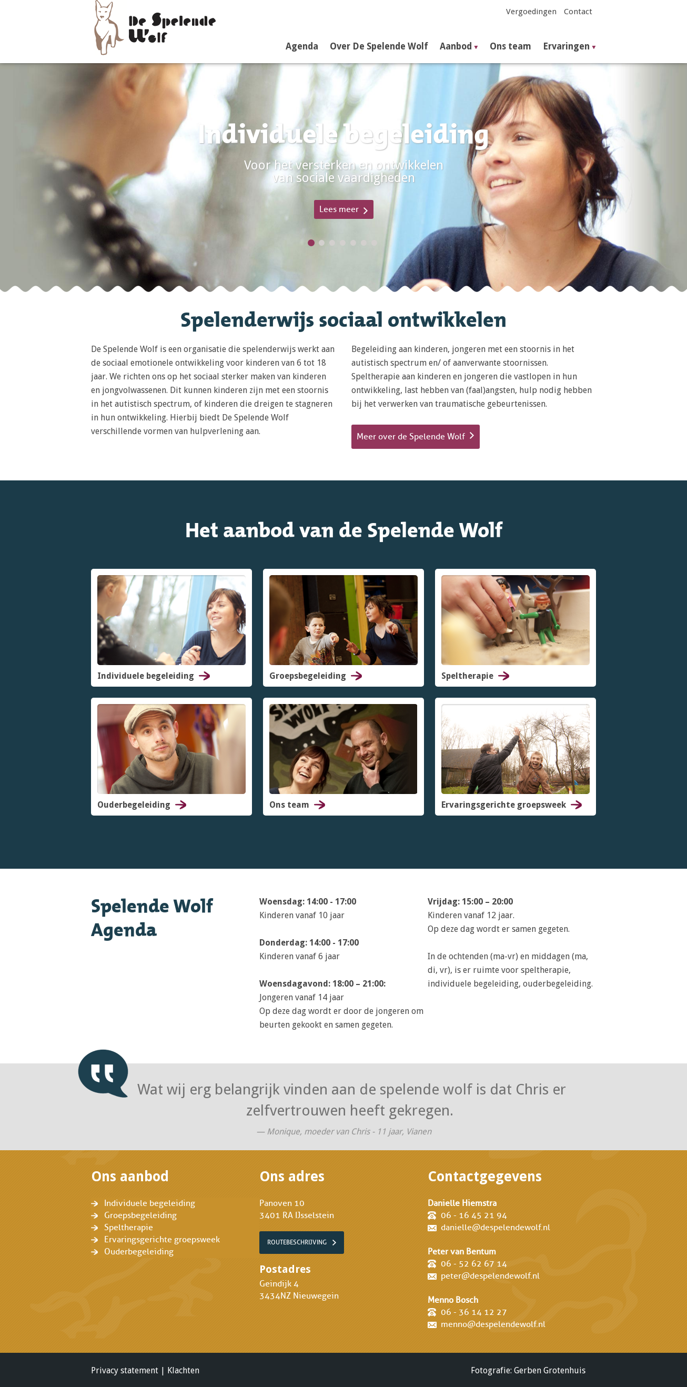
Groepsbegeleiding (140, 1215)
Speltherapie (128, 1227)
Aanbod (456, 46)
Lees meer (339, 209)
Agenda (302, 46)
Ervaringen (566, 46)
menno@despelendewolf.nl (493, 1324)
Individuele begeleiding (149, 1203)
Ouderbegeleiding (139, 1252)
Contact (578, 11)
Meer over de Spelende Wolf (411, 436)
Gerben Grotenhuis (549, 1370)
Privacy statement (124, 1370)
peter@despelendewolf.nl (490, 1276)
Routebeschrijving (297, 1242)
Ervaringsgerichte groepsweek (162, 1239)
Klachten (183, 1370)
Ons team (510, 46)
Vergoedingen (531, 11)
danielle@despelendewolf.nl (495, 1227)
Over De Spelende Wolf (379, 46)
